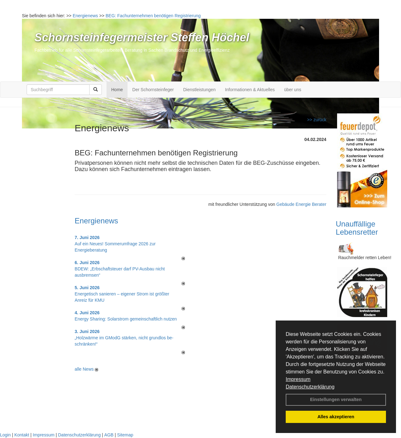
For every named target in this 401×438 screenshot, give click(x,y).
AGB (109, 434)
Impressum (298, 379)
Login (5, 434)
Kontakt (21, 434)
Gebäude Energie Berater (301, 204)
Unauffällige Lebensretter (357, 228)
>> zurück (316, 119)
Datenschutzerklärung (310, 386)
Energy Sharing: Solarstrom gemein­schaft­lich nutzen (126, 318)
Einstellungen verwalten (336, 399)
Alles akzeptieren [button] (335, 416)
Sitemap (125, 434)
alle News (86, 369)
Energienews (96, 220)
